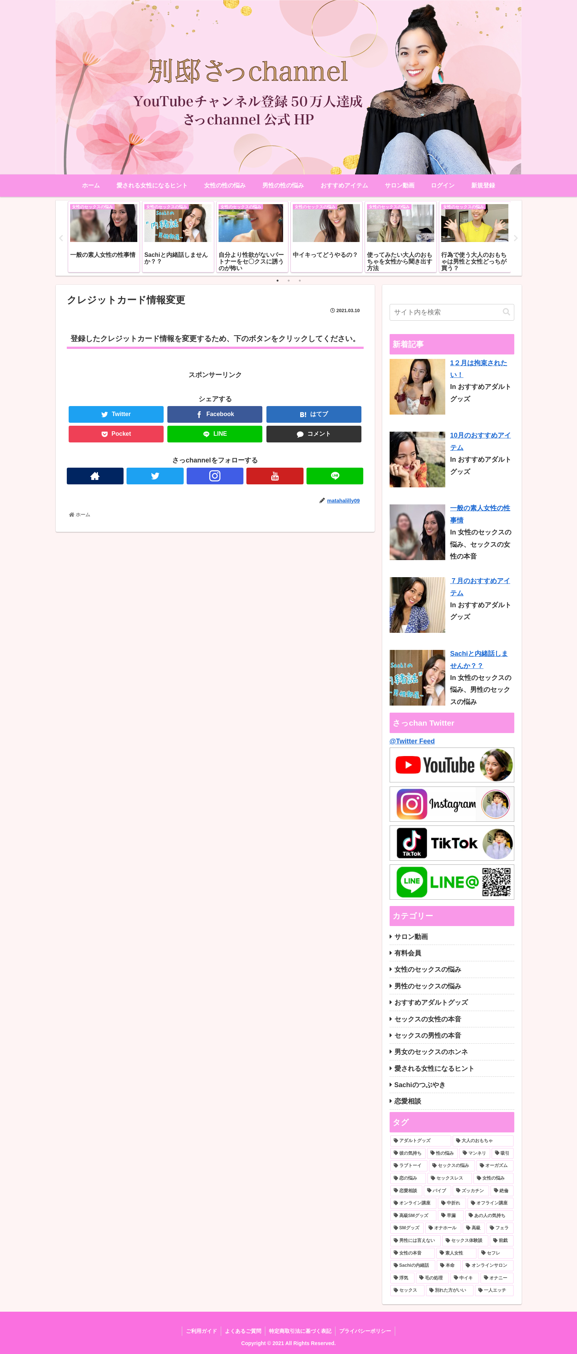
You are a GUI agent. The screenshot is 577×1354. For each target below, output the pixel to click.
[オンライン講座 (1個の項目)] (413, 1203)
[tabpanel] (104, 236)
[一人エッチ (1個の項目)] (494, 1290)
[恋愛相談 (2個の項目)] (406, 1191)
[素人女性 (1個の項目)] (456, 1253)
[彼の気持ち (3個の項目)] (408, 1153)
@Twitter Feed (412, 741)
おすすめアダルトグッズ (431, 1002)
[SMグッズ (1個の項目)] (407, 1228)
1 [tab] (277, 280)
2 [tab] (288, 280)
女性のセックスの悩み (427, 969)
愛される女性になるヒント (434, 1068)
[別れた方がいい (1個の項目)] (449, 1290)
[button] (506, 312)
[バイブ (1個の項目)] (437, 1191)
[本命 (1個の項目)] (449, 1265)
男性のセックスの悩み (427, 986)
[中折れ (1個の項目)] (452, 1203)
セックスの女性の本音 (427, 1019)
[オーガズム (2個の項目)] (495, 1165)
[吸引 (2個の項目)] (503, 1153)
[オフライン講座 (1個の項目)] (491, 1203)
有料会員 (407, 953)
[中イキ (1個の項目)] (464, 1278)
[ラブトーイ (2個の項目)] (408, 1165)
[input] (452, 312)
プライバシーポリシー (365, 1331)
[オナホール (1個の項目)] (443, 1228)
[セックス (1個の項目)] (407, 1290)
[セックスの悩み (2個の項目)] (452, 1165)
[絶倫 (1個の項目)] (502, 1191)
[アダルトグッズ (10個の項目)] (420, 1141)
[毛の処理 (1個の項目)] (432, 1278)
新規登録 (483, 185)
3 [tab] (300, 280)
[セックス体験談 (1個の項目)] (465, 1240)
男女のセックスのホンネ (431, 1052)
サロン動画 (411, 937)
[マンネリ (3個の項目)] (474, 1153)
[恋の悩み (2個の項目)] (408, 1178)
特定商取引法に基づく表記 (300, 1331)
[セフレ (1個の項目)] (496, 1253)
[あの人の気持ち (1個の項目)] (489, 1215)
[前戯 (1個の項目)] (502, 1240)
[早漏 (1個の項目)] (451, 1215)
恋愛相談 (407, 1101)
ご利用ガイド (201, 1331)
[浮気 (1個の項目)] (402, 1278)
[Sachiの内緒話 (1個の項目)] (412, 1265)
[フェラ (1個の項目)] (500, 1228)
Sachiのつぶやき (420, 1085)
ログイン (443, 185)
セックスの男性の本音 (427, 1035)
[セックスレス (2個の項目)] (449, 1178)
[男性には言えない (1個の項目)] (415, 1240)
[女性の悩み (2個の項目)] (493, 1178)
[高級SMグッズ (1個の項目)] (413, 1215)
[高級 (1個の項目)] (474, 1228)
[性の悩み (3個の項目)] (442, 1153)
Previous (61, 238)
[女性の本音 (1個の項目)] (412, 1253)
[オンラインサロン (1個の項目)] (487, 1265)
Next (516, 238)
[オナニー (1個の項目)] (497, 1278)
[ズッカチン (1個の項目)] (471, 1191)
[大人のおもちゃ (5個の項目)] (483, 1141)
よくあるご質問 (243, 1331)
